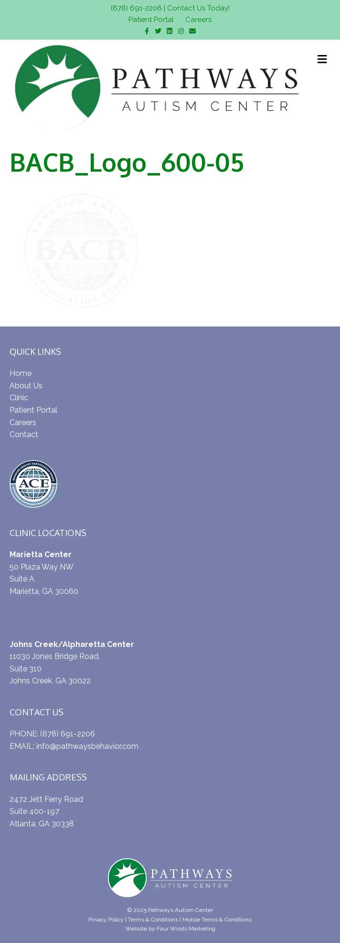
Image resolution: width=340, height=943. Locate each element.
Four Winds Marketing (186, 928)
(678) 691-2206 (136, 8)
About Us (26, 385)
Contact (24, 434)
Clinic (19, 397)
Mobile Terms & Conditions (217, 919)
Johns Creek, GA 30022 (50, 680)
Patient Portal (151, 19)
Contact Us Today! (198, 8)
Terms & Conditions (153, 919)
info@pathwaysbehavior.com (87, 746)
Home (21, 373)
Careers (198, 19)
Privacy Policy (106, 919)
